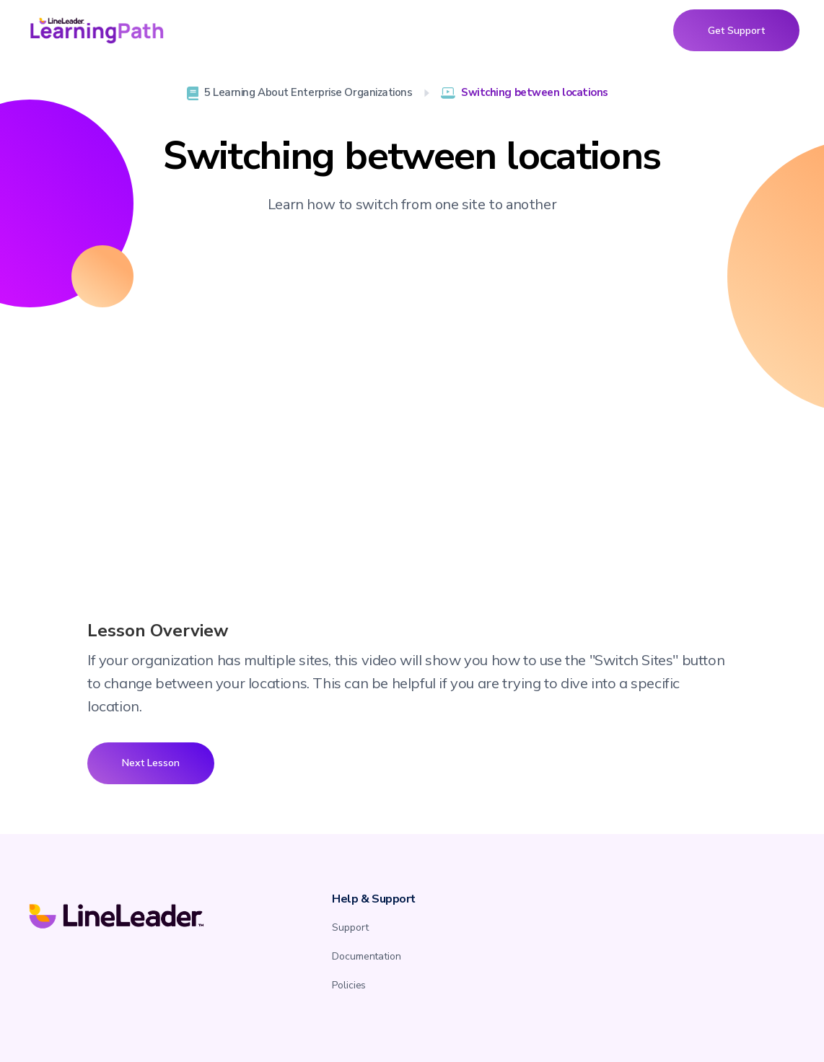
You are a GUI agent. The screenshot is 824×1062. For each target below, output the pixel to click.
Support (350, 927)
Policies (349, 985)
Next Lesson (151, 762)
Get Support (736, 30)
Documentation (366, 956)
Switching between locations (534, 92)
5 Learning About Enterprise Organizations (308, 92)
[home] (97, 30)
